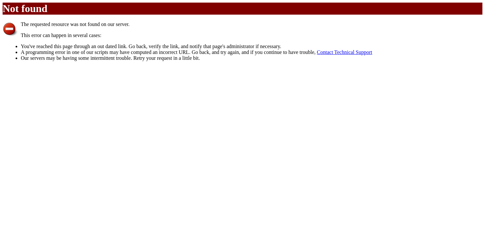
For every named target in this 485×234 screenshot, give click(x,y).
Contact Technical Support (344, 52)
